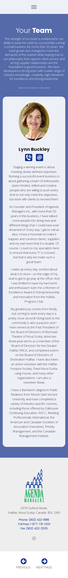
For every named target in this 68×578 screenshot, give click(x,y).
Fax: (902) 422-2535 (34, 528)
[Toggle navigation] (34, 7)
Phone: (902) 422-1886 (34, 520)
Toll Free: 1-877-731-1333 (34, 524)
